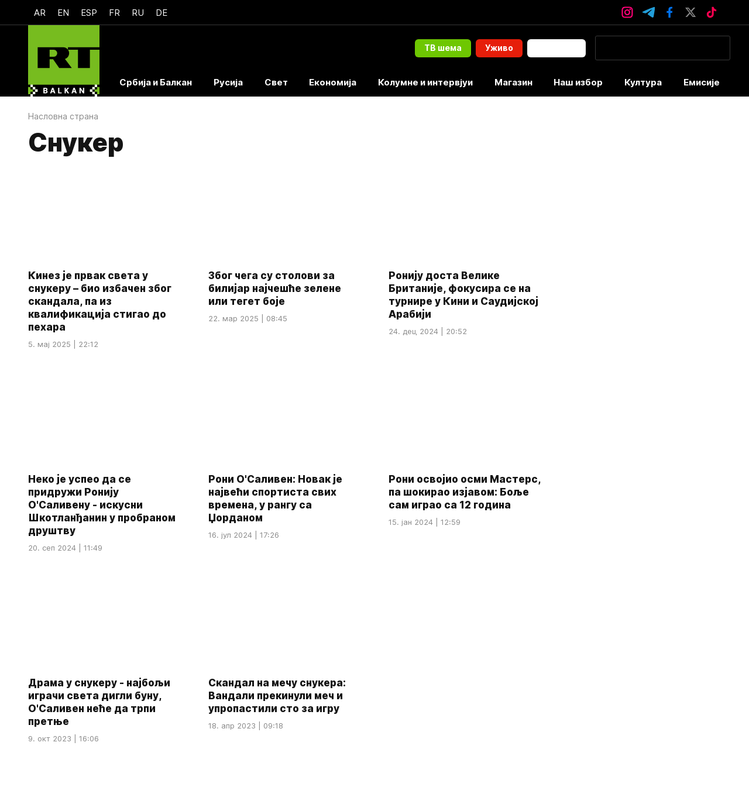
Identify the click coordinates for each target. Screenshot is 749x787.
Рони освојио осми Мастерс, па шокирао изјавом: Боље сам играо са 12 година (465, 492)
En (63, 12)
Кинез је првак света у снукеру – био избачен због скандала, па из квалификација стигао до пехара (99, 301)
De (161, 12)
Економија (332, 82)
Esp (89, 12)
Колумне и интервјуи (425, 82)
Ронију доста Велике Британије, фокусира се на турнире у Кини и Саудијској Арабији (463, 295)
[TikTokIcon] (711, 12)
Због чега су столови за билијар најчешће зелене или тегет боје (274, 288)
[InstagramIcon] (627, 12)
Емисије (701, 82)
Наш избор (578, 82)
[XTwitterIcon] (690, 12)
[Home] (63, 61)
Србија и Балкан (155, 82)
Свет (276, 82)
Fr (114, 12)
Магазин (513, 82)
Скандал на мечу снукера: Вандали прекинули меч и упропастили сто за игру (277, 696)
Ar (40, 12)
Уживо (499, 48)
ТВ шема (443, 48)
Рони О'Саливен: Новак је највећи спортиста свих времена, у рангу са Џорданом (275, 498)
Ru (138, 12)
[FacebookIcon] (669, 12)
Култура (643, 82)
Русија (228, 82)
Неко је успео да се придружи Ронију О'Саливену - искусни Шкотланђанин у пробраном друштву (102, 505)
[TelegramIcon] (648, 12)
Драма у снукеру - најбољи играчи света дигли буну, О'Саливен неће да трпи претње (99, 703)
